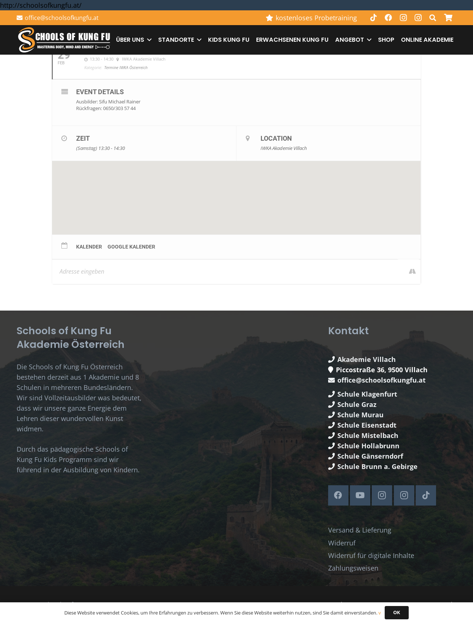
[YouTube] (360, 495)
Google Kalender (131, 247)
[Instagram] (403, 17)
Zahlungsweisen (353, 568)
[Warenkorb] (448, 18)
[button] (432, 17)
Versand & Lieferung (359, 530)
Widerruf (341, 542)
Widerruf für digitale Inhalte (371, 555)
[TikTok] (373, 17)
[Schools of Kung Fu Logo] (65, 40)
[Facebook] (388, 17)
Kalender (89, 247)
